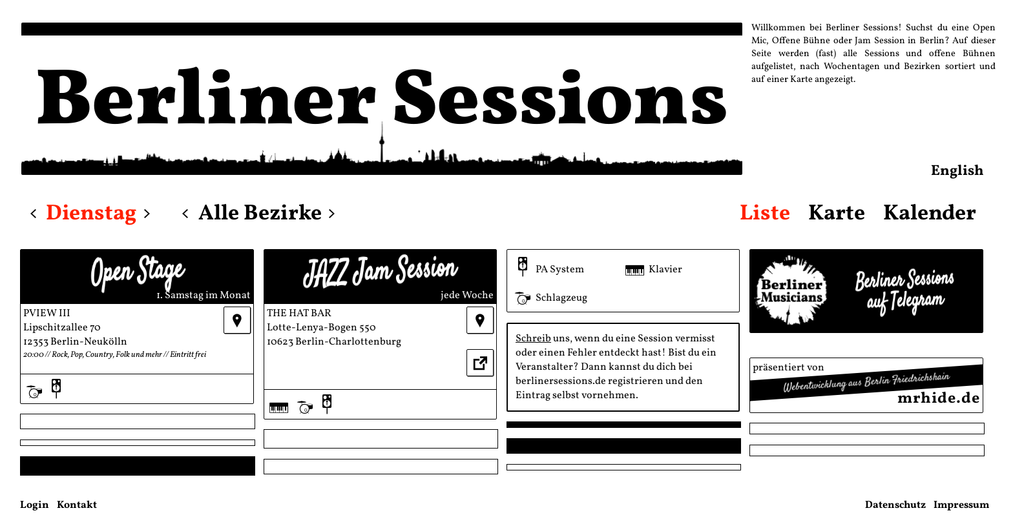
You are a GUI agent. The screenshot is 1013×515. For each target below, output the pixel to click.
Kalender (929, 214)
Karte (836, 214)
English (957, 171)
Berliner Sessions (382, 103)
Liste (765, 214)
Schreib (533, 339)
